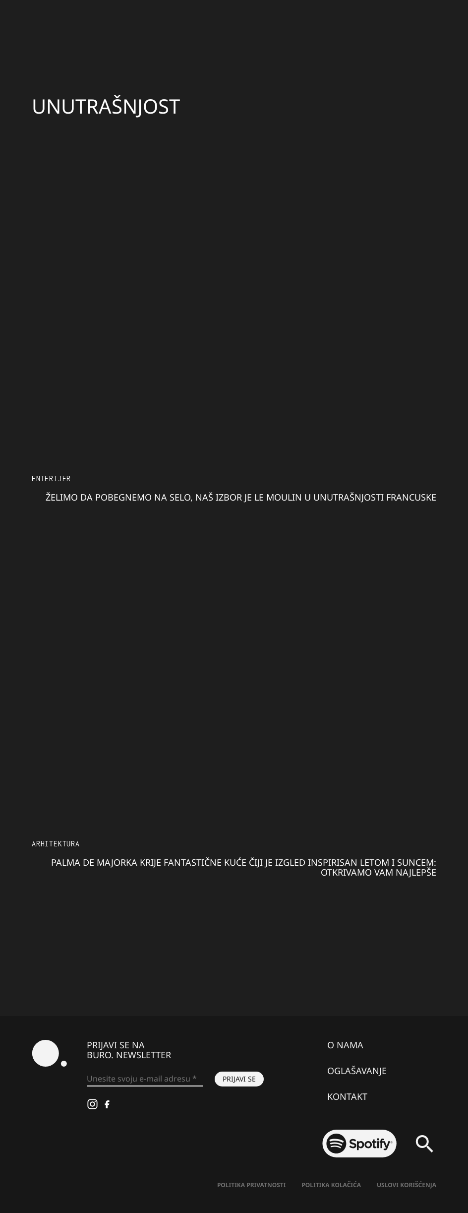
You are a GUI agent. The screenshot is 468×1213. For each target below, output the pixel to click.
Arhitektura (56, 843)
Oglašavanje (357, 1071)
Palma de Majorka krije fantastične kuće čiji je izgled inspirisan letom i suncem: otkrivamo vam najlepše (243, 867)
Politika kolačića (331, 1185)
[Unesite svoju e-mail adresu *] (145, 1079)
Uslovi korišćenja (406, 1185)
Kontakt (347, 1096)
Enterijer (51, 478)
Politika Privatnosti (251, 1185)
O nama (345, 1045)
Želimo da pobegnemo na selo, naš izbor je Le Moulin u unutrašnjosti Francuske (241, 497)
